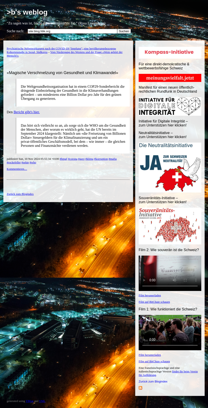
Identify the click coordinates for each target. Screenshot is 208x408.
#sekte (25, 162)
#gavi (81, 158)
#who (33, 162)
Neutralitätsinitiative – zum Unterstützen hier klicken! (163, 135)
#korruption (101, 158)
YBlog (30, 401)
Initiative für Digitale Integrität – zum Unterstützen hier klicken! (163, 123)
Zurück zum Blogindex (153, 381)
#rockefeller (14, 162)
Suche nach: (15, 31)
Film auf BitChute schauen (154, 301)
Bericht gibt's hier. (27, 112)
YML (42, 401)
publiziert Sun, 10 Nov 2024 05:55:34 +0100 (33, 158)
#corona (72, 158)
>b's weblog (27, 12)
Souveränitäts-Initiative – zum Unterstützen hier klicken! (163, 200)
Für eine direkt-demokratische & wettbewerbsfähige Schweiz (164, 66)
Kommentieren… (17, 169)
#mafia (112, 158)
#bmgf (63, 158)
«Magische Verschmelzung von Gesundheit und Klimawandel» (62, 72)
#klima (89, 158)
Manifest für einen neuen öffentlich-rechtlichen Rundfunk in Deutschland (168, 89)
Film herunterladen (150, 295)
